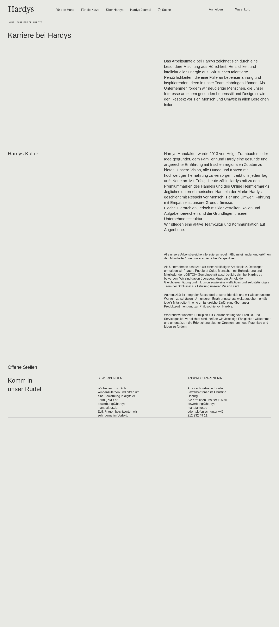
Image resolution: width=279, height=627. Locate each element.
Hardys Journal (140, 9)
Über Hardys (115, 9)
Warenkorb (242, 9)
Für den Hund (64, 9)
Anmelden (216, 9)
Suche (164, 10)
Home (11, 22)
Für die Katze (90, 9)
